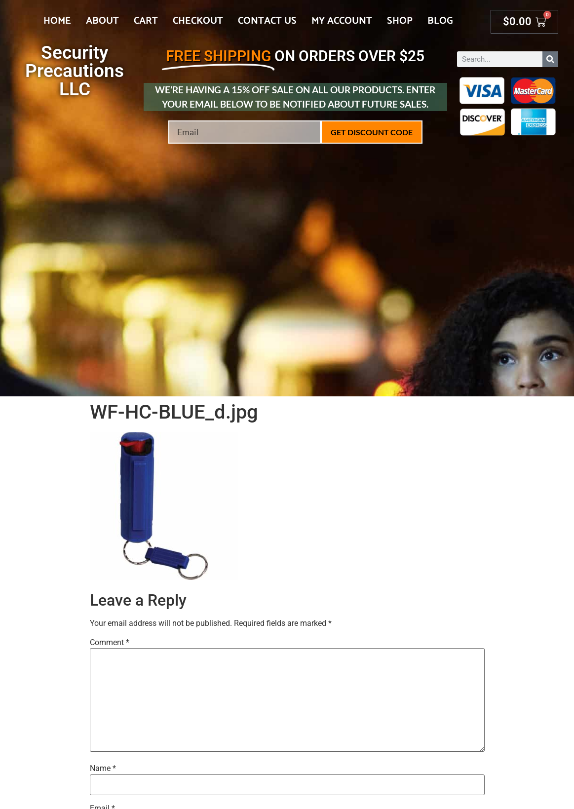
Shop (400, 21)
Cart (146, 21)
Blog (440, 21)
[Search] (550, 59)
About (102, 21)
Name (103, 768)
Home (57, 21)
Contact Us (267, 21)
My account (341, 21)
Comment (109, 643)
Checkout (198, 21)
